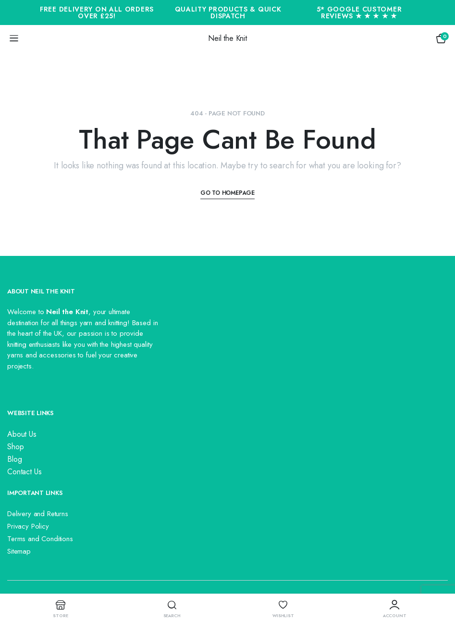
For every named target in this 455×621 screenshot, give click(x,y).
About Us (22, 434)
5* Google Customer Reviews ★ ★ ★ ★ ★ (359, 12)
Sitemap (19, 551)
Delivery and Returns (37, 513)
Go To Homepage (227, 193)
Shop (15, 446)
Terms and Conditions (40, 538)
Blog (14, 459)
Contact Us (24, 471)
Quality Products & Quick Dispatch (228, 12)
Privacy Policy (28, 526)
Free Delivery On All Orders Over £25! (97, 12)
